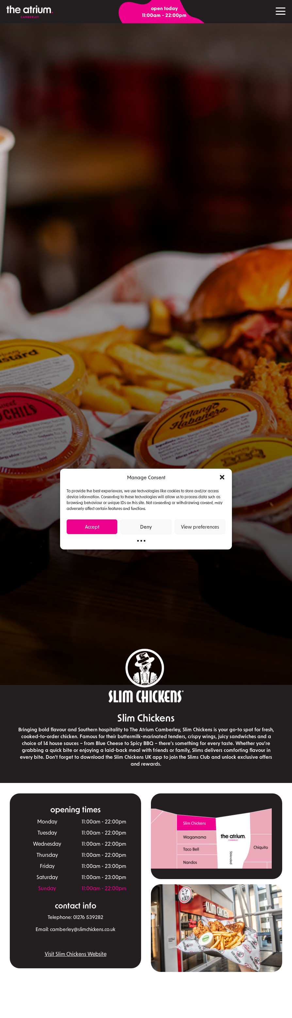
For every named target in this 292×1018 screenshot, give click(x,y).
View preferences (200, 527)
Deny (146, 527)
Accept (92, 527)
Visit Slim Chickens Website (75, 954)
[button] (222, 477)
